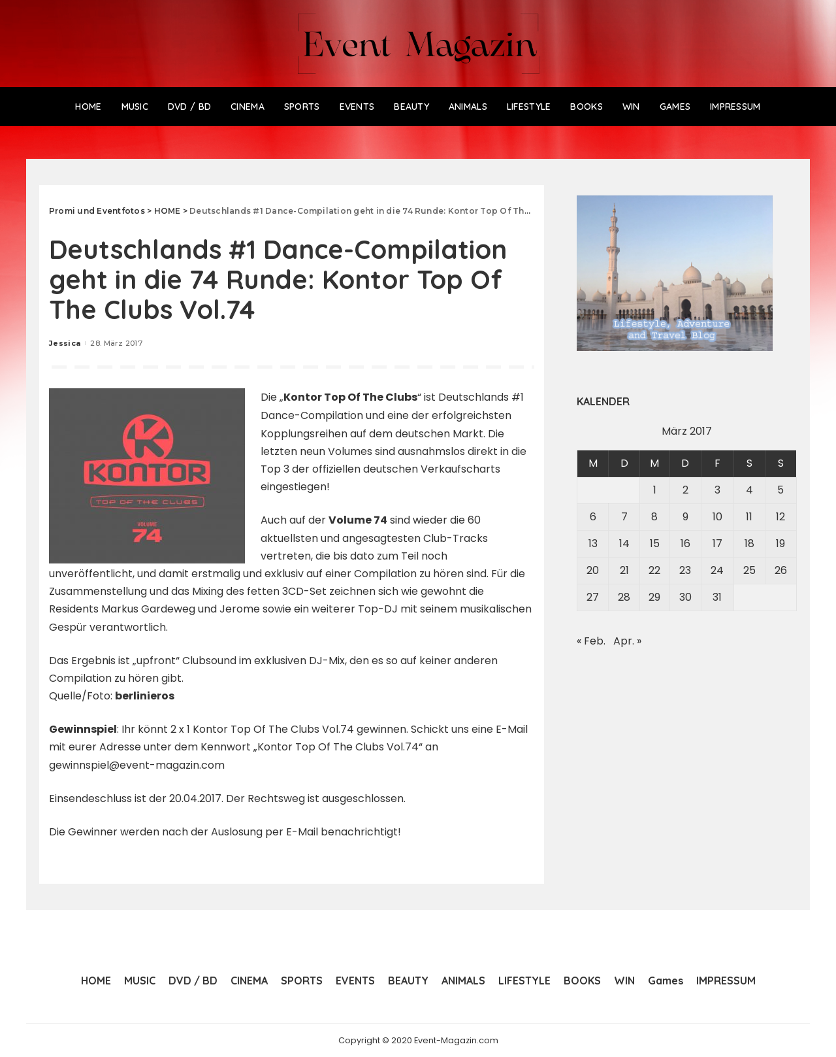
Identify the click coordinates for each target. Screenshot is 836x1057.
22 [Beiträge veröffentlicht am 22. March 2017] (654, 570)
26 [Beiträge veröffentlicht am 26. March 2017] (781, 570)
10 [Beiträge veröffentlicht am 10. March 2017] (717, 516)
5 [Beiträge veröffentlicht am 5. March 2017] (780, 489)
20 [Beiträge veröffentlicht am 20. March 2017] (593, 570)
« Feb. (591, 640)
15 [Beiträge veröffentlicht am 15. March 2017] (655, 543)
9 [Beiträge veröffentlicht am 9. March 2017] (685, 516)
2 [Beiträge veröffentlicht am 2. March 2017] (685, 489)
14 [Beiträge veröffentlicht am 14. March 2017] (624, 543)
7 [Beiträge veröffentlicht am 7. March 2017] (624, 516)
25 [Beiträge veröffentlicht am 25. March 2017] (749, 570)
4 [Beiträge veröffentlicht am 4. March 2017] (749, 489)
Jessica (64, 343)
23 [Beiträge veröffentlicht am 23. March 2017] (685, 570)
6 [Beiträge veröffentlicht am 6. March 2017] (593, 516)
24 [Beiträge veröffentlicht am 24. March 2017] (717, 570)
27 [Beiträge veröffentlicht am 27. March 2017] (593, 597)
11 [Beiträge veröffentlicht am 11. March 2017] (749, 516)
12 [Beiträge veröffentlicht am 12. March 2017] (780, 516)
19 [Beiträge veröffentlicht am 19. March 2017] (780, 543)
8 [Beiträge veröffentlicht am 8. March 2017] (654, 516)
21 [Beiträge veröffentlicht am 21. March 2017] (624, 570)
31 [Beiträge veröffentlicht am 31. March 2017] (717, 597)
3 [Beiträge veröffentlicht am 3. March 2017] (717, 489)
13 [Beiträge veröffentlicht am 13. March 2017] (593, 543)
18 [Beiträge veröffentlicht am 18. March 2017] (749, 543)
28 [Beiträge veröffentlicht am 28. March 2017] (624, 597)
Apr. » (627, 640)
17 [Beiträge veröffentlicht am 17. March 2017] (717, 543)
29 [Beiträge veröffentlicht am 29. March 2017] (654, 597)
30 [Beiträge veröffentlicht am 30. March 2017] (685, 597)
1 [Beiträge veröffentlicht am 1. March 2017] (654, 489)
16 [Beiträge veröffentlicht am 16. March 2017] (685, 543)
